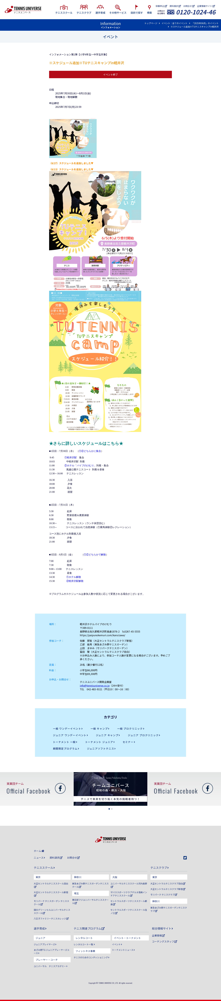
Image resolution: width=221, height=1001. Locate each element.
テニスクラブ (159, 868)
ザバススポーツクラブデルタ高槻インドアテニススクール (128, 894)
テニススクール (44, 868)
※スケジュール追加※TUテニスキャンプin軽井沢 (195, 26)
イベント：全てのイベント (174, 23)
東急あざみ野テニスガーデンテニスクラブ (168, 909)
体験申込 (161, 6)
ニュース (39, 857)
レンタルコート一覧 (84, 944)
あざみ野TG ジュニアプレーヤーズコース (51, 951)
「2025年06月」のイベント (205, 23)
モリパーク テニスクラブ (163, 894)
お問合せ (189, 6)
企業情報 (158, 935)
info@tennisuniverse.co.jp (95, 685)
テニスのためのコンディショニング (91, 957)
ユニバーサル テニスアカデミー (50, 966)
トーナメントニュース (123, 949)
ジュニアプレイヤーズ (45, 944)
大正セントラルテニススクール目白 (51, 885)
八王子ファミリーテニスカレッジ (51, 918)
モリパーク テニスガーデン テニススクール (51, 902)
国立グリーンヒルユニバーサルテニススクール (52, 911)
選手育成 (40, 928)
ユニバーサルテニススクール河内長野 (128, 885)
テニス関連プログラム (89, 928)
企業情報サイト (206, 6)
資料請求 (175, 6)
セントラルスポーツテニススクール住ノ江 (128, 911)
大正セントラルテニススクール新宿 (51, 894)
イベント (117, 944)
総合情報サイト (162, 928)
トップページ (150, 23)
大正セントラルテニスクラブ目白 (167, 883)
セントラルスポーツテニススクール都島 (128, 902)
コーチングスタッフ (164, 941)
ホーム (39, 851)
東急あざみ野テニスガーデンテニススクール (90, 885)
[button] (109, 809)
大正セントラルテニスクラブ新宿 (167, 889)
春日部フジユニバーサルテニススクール (90, 901)
